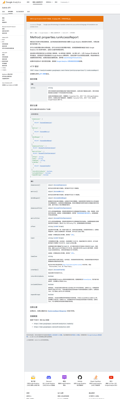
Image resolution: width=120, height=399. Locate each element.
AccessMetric (44, 131)
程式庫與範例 (20, 11)
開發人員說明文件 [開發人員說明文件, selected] (38, 2)
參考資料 (72, 33)
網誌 (56, 2)
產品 (36, 33)
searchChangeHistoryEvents (73, 58)
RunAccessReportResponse (57, 311)
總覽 (28, 2)
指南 (3, 11)
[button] (12, 40)
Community (64, 2)
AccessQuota (87, 279)
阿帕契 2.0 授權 (76, 335)
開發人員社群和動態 (63, 396)
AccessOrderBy (45, 166)
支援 (28, 11)
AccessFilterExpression (47, 148)
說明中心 (29, 396)
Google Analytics (43, 33)
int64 (56, 226)
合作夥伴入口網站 (94, 396)
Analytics (13, 2)
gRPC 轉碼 (42, 74)
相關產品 (48, 2)
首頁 (31, 33)
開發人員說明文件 (55, 33)
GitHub (56, 19)
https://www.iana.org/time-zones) (72, 264)
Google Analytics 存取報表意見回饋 (68, 61)
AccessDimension (45, 122)
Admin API (6, 8)
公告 (69, 19)
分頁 (72, 234)
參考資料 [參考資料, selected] (10, 11)
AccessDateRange (45, 140)
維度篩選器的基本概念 (83, 213)
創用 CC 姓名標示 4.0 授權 (55, 335)
